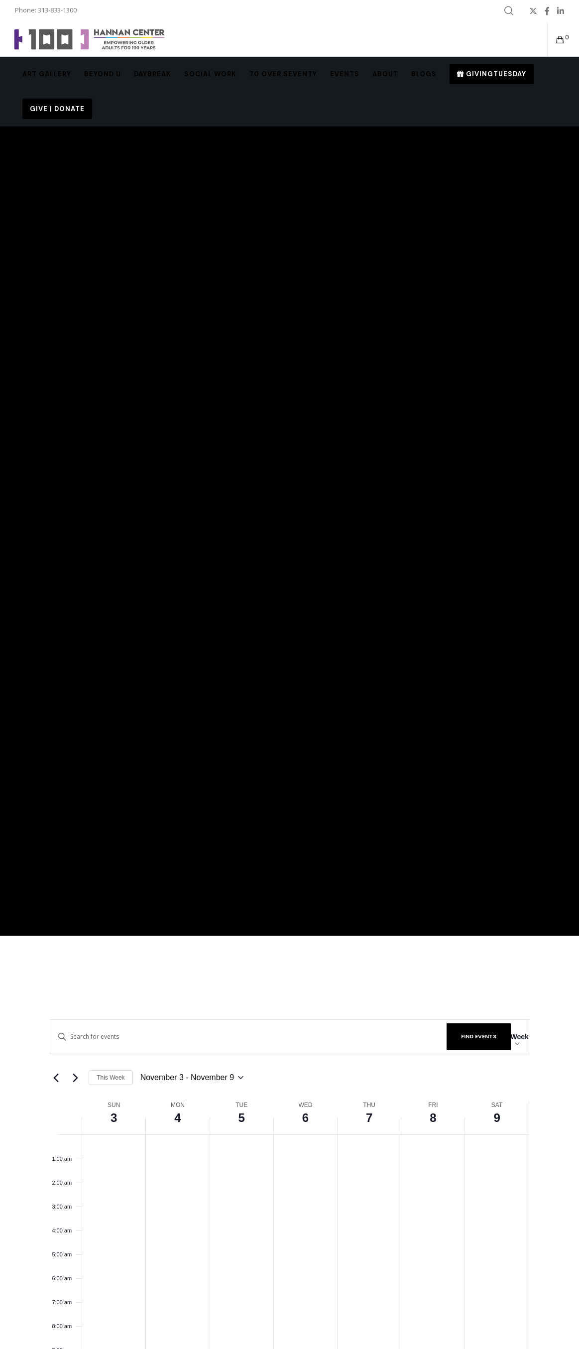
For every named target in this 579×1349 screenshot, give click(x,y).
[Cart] (557, 39)
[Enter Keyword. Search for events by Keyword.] (248, 1036)
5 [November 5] (241, 1117)
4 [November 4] (177, 1117)
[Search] (509, 11)
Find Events (478, 1036)
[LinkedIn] (560, 11)
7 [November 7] (369, 1117)
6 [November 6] (305, 1117)
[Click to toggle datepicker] (192, 1077)
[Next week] (75, 1078)
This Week (110, 1077)
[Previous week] (56, 1078)
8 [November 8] (433, 1117)
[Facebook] (547, 11)
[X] (533, 11)
